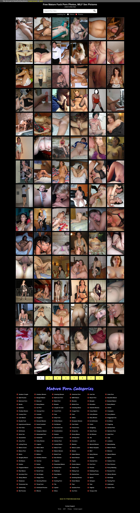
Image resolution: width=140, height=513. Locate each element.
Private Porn (57, 467)
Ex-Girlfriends (94, 421)
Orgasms (56, 461)
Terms (59, 509)
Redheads (57, 471)
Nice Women (57, 457)
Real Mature (22, 471)
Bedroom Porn (23, 401)
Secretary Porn (23, 474)
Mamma (74, 444)
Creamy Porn (22, 414)
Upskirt (56, 487)
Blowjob (92, 401)
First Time (22, 427)
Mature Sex (40, 451)
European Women (77, 421)
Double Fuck (22, 421)
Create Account (32, 1)
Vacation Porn (76, 487)
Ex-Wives (110, 421)
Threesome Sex (23, 484)
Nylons (109, 457)
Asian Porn (110, 394)
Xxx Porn (74, 491)
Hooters (56, 434)
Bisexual (39, 401)
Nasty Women (94, 454)
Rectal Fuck (40, 471)
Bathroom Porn (58, 397)
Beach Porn (93, 397)
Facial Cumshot (41, 424)
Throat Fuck (40, 484)
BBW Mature (75, 397)
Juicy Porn (22, 441)
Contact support (78, 509)
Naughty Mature (23, 457)
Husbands (39, 437)
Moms (20, 454)
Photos (79, 14)
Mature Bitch (40, 447)
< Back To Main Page (70, 6)
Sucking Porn (58, 481)
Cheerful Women (94, 407)
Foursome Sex (58, 427)
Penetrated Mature (59, 464)
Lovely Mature (58, 444)
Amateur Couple (23, 394)
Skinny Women (111, 474)
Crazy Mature (93, 411)
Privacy (70, 509)
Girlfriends (22, 431)
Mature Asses (23, 447)
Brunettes (92, 404)
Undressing (22, 487)
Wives (56, 491)
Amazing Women (59, 394)
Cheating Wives (76, 407)
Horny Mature (76, 434)
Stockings (110, 477)
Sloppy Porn (40, 477)
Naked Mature (76, 454)
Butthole (21, 407)
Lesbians (110, 441)
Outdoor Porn (111, 461)
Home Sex (22, 434)
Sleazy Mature (23, 477)
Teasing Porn (111, 481)
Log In (41, 1)
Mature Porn (22, 451)
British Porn (75, 404)
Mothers (39, 454)
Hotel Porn (110, 434)
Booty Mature (40, 404)
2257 (64, 509)
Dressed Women (41, 421)
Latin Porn (93, 441)
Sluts (55, 477)
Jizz (91, 437)
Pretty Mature (40, 467)
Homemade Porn (41, 434)
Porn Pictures (111, 464)
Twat (91, 484)
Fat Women (57, 424)
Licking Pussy (23, 444)
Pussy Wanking (111, 467)
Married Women (94, 444)
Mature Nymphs (94, 447)
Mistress (109, 451)
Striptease (22, 481)
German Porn (111, 427)
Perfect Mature (76, 464)
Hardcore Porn (111, 431)
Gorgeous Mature (42, 431)
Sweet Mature (76, 481)
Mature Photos (111, 447)
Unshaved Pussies (42, 487)
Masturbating (111, 444)
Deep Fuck (57, 417)
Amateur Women (41, 394)
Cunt (73, 414)
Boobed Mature (111, 401)
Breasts (56, 404)
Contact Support (70, 506)
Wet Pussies (22, 491)
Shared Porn (75, 474)
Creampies (110, 411)
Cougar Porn (75, 411)
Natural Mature (111, 454)
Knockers (74, 441)
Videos (71, 14)
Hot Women (93, 434)
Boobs (21, 404)
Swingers (92, 481)
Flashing (39, 427)
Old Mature (22, 461)
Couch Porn (57, 411)
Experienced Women (25, 424)
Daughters (40, 417)
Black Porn (57, 401)
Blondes (74, 401)
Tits (55, 484)
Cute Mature (22, 417)
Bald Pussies (22, 397)
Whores (39, 491)
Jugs (108, 437)
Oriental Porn (93, 461)
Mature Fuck (57, 447)
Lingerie (39, 444)
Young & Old (93, 491)
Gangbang (93, 427)
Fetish (91, 424)
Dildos (74, 417)
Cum (55, 414)
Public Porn (75, 467)
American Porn (76, 394)
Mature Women (58, 451)
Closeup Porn (40, 411)
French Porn (75, 427)
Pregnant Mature (23, 467)
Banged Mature (41, 397)
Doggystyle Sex (111, 417)
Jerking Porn (75, 437)
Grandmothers (58, 431)
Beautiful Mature (112, 397)
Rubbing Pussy (94, 471)
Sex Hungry (40, 474)
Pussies (92, 467)
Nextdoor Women (42, 457)
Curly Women (93, 414)
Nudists (92, 457)
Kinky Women (41, 441)
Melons (74, 451)
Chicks (109, 407)
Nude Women (76, 457)
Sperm (91, 477)
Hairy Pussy (93, 431)
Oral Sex (39, 461)
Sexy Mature (57, 474)
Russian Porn (111, 471)
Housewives (22, 437)
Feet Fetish (75, 424)
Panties (21, 464)
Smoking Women (77, 477)
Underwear (110, 484)
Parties (39, 464)
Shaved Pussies (94, 474)
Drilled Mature (58, 421)
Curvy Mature (111, 414)
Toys (73, 484)
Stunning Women (42, 481)
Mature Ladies (76, 447)
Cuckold (39, 414)
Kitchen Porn (58, 441)
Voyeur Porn (110, 487)
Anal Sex (92, 394)
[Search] (70, 11)
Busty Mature (111, 404)
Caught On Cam (58, 407)
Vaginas (92, 487)
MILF (91, 451)
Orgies (74, 461)
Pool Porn (92, 464)
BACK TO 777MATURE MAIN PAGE (70, 499)
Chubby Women (23, 411)
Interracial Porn (58, 437)
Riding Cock (75, 471)
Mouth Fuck (57, 454)
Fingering (110, 424)
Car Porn (39, 407)
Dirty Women (93, 417)
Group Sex (75, 431)
